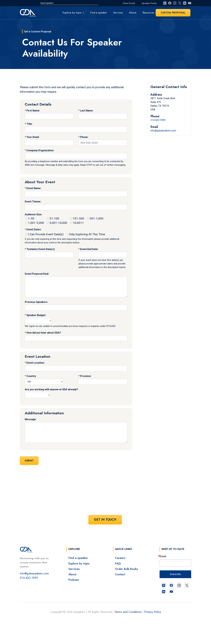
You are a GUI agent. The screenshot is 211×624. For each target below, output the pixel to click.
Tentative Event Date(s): (40, 249)
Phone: (84, 137)
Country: (31, 376)
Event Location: (35, 362)
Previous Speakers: (36, 302)
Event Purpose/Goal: (37, 273)
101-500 (77, 218)
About (132, 13)
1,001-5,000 (34, 223)
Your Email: (32, 137)
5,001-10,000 (57, 223)
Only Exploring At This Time (85, 234)
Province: (85, 376)
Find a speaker (98, 13)
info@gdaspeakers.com (163, 130)
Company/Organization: (40, 150)
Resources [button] (148, 13)
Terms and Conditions (128, 612)
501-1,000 (95, 218)
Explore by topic (79, 563)
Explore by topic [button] (72, 13)
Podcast (73, 580)
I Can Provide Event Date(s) (44, 234)
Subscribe (175, 574)
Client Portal (129, 3)
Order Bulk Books (126, 569)
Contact (120, 574)
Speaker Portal (149, 3)
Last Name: (86, 110)
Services (118, 13)
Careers (120, 558)
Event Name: (33, 188)
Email (163, 556)
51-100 (53, 218)
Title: (29, 123)
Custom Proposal (173, 12)
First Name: (33, 110)
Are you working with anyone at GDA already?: (52, 389)
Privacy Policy (152, 612)
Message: (30, 419)
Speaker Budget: (36, 315)
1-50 (29, 218)
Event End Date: (89, 249)
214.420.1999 (157, 120)
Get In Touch (105, 519)
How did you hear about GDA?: (43, 332)
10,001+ (77, 223)
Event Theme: (33, 201)
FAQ (118, 563)
